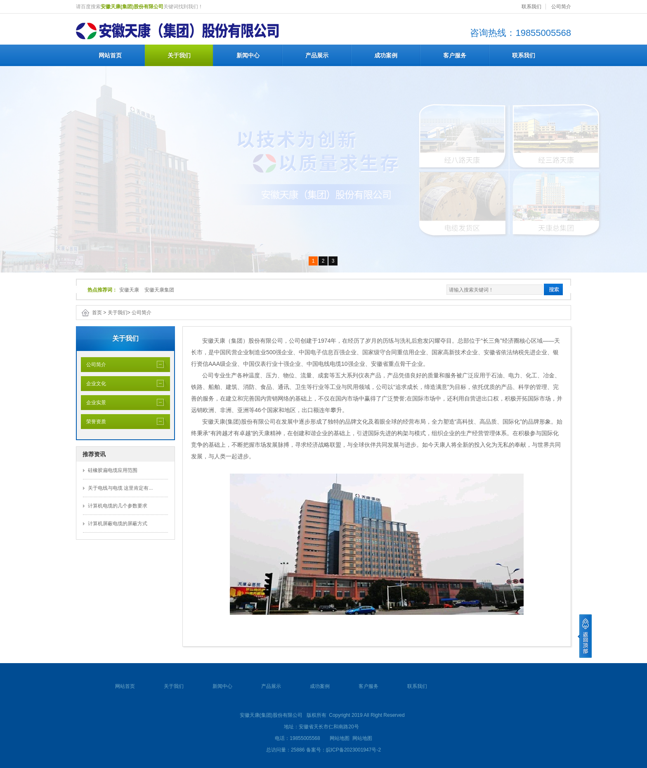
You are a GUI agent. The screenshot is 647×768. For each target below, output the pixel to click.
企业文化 (93, 383)
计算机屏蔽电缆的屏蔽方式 (117, 523)
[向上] (585, 636)
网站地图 (339, 738)
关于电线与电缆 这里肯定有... (120, 488)
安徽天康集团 (159, 290)
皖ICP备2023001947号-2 (353, 750)
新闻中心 (248, 55)
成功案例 (385, 55)
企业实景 (93, 402)
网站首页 (110, 55)
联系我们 (531, 6)
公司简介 (561, 6)
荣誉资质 (93, 421)
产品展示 (316, 55)
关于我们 (179, 55)
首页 (97, 312)
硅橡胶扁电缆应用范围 (112, 470)
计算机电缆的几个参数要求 (117, 506)
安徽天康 (129, 290)
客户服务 (454, 55)
